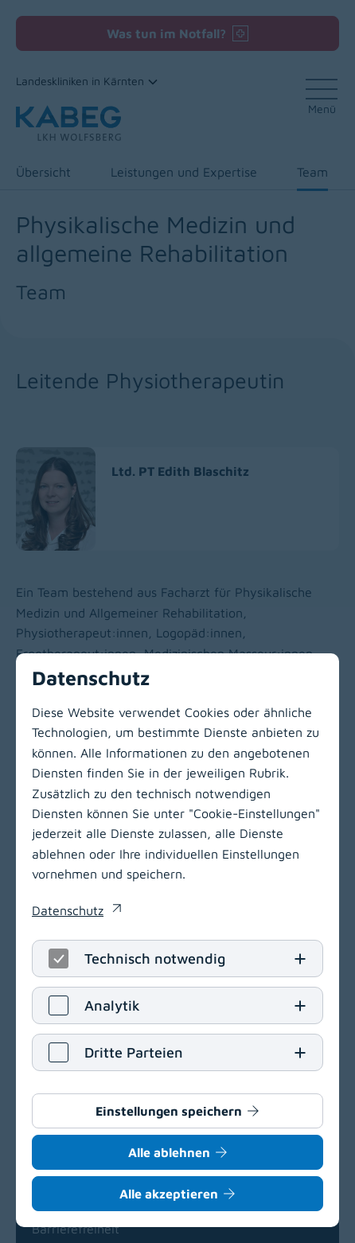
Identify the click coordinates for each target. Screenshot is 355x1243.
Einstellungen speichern (169, 1111)
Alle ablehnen (169, 1152)
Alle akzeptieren (168, 1193)
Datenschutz (67, 910)
